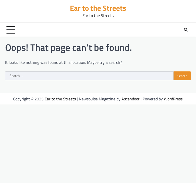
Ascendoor (130, 99)
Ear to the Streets (98, 8)
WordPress (173, 99)
